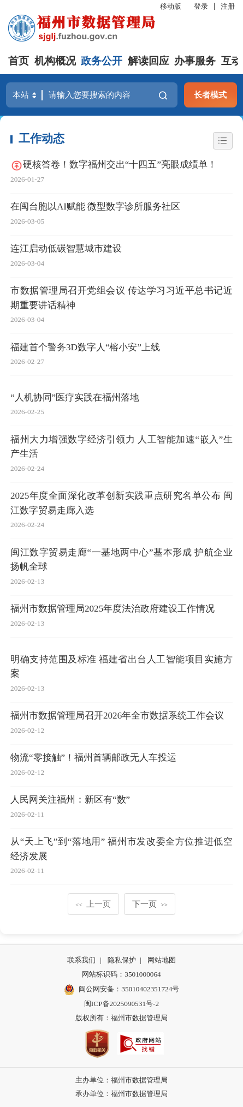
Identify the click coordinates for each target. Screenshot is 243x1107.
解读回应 (148, 61)
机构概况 (55, 61)
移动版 (170, 6)
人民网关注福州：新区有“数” (70, 799)
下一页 (150, 903)
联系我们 (81, 960)
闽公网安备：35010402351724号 (129, 989)
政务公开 (101, 61)
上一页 (93, 903)
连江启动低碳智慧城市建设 (66, 248)
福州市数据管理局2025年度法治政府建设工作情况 (112, 608)
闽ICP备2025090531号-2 (121, 1004)
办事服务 (195, 61)
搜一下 (163, 95)
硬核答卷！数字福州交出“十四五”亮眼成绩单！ (120, 164)
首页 (18, 61)
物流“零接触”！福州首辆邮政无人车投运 (93, 757)
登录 (201, 6)
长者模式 (210, 94)
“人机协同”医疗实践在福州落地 (74, 397)
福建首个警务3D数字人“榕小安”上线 (85, 347)
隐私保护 (122, 960)
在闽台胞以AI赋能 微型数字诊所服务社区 (95, 206)
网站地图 (161, 960)
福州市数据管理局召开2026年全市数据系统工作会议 (117, 715)
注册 (228, 6)
